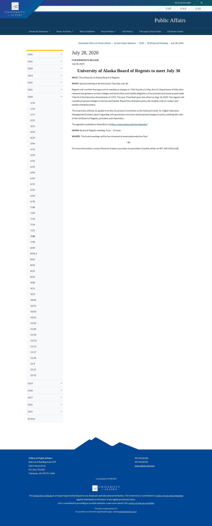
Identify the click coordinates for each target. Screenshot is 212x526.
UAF (168, 8)
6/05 (32, 178)
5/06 (32, 143)
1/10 (32, 102)
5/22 (32, 160)
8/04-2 (33, 253)
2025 (30, 61)
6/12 (32, 184)
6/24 (32, 195)
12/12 (33, 375)
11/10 (33, 334)
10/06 (33, 300)
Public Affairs (170, 20)
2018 (30, 390)
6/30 (32, 201)
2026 (30, 54)
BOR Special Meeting (157, 43)
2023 (30, 75)
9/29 (32, 294)
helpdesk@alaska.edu (127, 512)
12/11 (33, 369)
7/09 (32, 213)
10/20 (33, 311)
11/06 (33, 329)
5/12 (32, 149)
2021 (30, 89)
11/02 (33, 323)
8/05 (32, 259)
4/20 (32, 131)
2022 (30, 82)
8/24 (32, 265)
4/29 (32, 137)
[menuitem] (45, 54)
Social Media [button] (107, 31)
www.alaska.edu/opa (144, 465)
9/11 (32, 288)
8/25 (32, 271)
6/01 (32, 166)
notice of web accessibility (141, 503)
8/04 (32, 247)
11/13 (33, 346)
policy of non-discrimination (169, 495)
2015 (30, 411)
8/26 (32, 276)
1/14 (32, 108)
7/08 (32, 207)
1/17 (32, 114)
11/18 (33, 358)
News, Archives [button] (63, 31)
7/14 (32, 224)
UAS (198, 8)
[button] (62, 54)
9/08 (32, 282)
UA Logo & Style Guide (149, 31)
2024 (30, 68)
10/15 (33, 305)
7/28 (32, 236)
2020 (141, 43)
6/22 (32, 189)
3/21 (32, 126)
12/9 (32, 363)
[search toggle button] (201, 3)
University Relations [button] (38, 31)
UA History (127, 31)
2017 (30, 397)
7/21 (32, 230)
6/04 (32, 172)
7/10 (32, 218)
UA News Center (174, 31)
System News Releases (125, 43)
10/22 (33, 317)
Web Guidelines (87, 31)
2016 (30, 404)
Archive (31, 418)
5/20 (32, 155)
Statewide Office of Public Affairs (95, 43)
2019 (30, 383)
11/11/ (33, 340)
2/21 (32, 120)
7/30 (32, 242)
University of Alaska (42, 495)
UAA (183, 8)
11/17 (33, 352)
